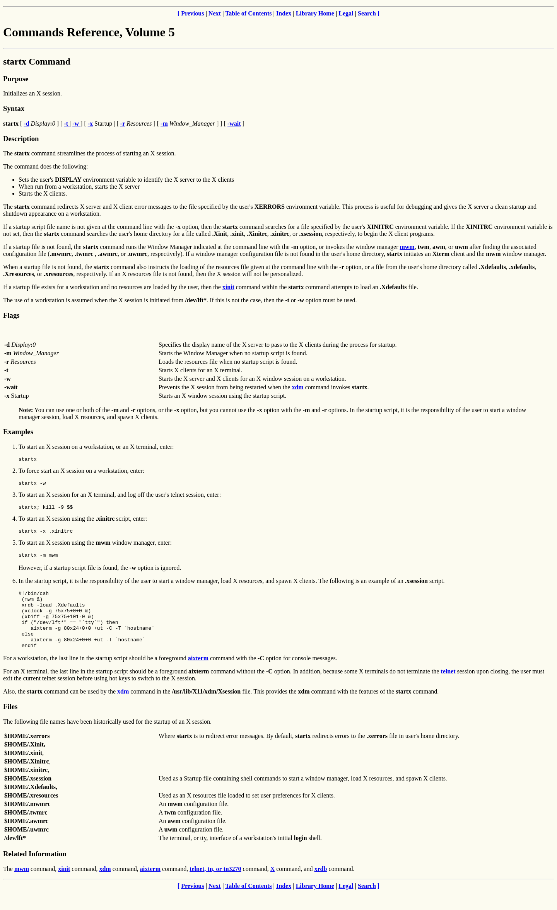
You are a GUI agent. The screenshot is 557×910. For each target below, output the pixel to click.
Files (10, 724)
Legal (345, 13)
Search (367, 13)
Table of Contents (248, 13)
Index (283, 13)
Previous (192, 13)
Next (214, 13)
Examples (18, 432)
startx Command (36, 61)
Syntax (13, 108)
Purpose (15, 79)
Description (21, 139)
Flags (11, 315)
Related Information (35, 871)
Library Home (315, 13)
